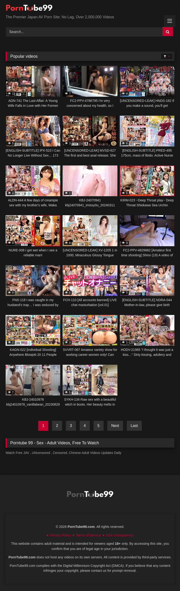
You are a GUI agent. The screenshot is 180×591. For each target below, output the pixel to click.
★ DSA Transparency (118, 535)
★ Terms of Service (87, 535)
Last (134, 426)
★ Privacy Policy (59, 535)
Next (115, 426)
